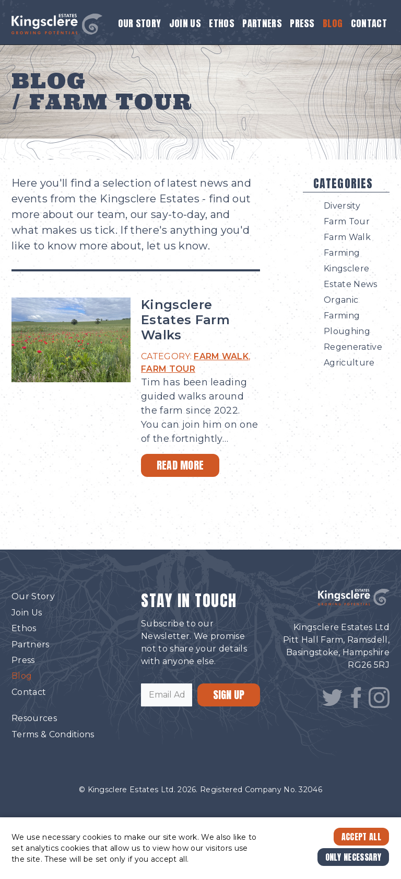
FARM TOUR (168, 369)
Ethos (221, 23)
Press (302, 23)
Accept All (361, 836)
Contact (369, 23)
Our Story (139, 23)
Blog (333, 23)
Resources (34, 718)
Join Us (185, 23)
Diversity (342, 206)
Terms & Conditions (53, 734)
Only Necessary (353, 857)
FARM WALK (221, 356)
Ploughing (347, 331)
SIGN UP (228, 695)
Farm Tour (347, 221)
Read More (180, 465)
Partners (262, 23)
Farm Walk (347, 237)
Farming (342, 253)
